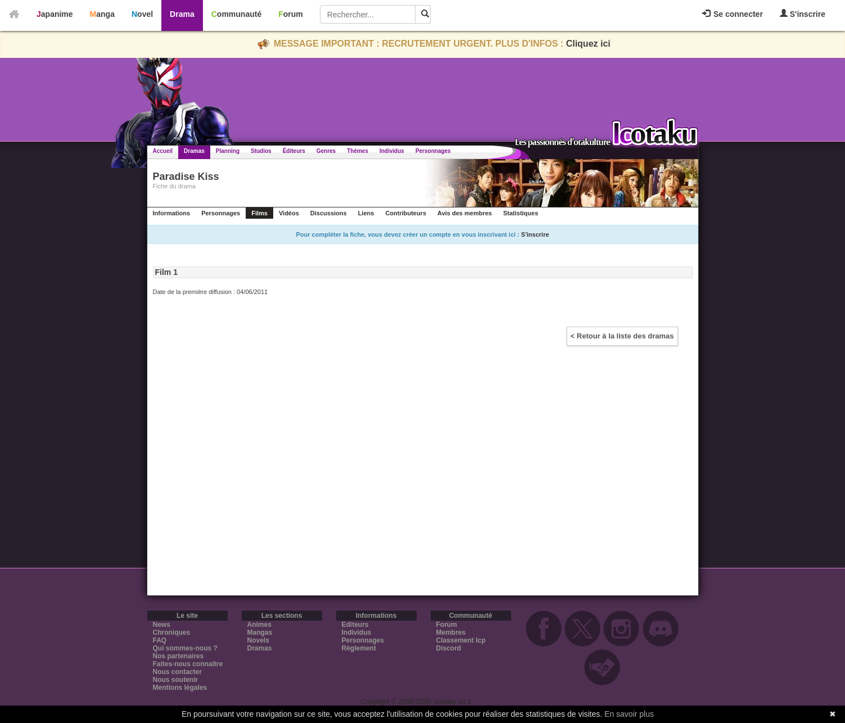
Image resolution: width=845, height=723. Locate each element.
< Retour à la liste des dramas (622, 336)
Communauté (236, 14)
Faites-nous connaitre (188, 664)
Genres (326, 151)
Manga (102, 14)
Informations (172, 213)
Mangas (260, 632)
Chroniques (172, 632)
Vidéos (289, 213)
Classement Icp (461, 640)
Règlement (359, 648)
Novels (258, 640)
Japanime (55, 14)
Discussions (328, 213)
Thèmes (357, 151)
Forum (290, 14)
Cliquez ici (588, 43)
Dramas (194, 151)
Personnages (433, 151)
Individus (391, 151)
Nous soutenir (175, 680)
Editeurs (355, 625)
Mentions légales (180, 688)
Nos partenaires (178, 656)
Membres (451, 632)
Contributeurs (405, 213)
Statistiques (520, 213)
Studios (261, 151)
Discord (449, 648)
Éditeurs (294, 151)
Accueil (163, 151)
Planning (228, 151)
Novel (142, 14)
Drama (182, 14)
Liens (366, 213)
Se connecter (732, 14)
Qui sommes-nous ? (185, 648)
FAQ (160, 640)
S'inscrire (802, 14)
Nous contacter (177, 672)
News (161, 625)
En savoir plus (629, 714)
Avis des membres (464, 213)
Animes (259, 625)
